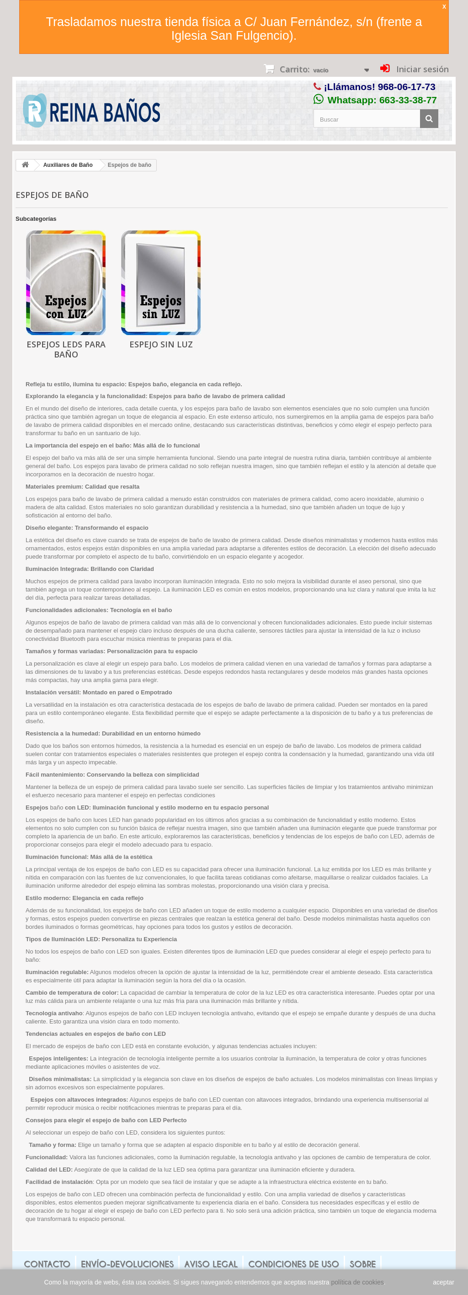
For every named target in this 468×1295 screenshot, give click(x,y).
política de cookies (357, 1282)
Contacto (47, 1264)
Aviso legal (211, 1264)
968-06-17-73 (407, 86)
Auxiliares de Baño (68, 165)
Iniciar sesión (421, 69)
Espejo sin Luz (161, 344)
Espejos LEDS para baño (66, 349)
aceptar (443, 1282)
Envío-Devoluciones (127, 1264)
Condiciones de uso (293, 1264)
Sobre (363, 1264)
